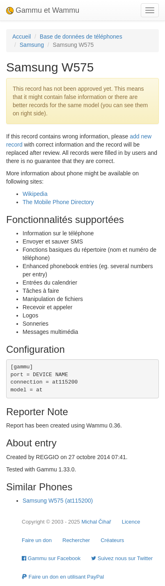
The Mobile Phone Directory (58, 202)
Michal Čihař (96, 522)
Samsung (32, 44)
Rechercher (76, 540)
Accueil (21, 36)
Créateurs (112, 540)
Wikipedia (35, 194)
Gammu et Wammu (42, 10)
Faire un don (37, 540)
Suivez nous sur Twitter (122, 558)
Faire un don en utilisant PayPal (63, 577)
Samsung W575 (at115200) (58, 500)
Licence (131, 522)
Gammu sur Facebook (51, 558)
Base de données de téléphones (81, 36)
